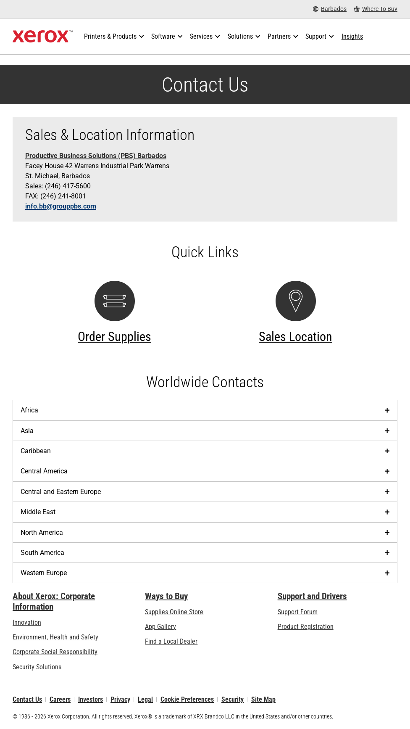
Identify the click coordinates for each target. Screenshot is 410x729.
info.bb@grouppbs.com (60, 206)
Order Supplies (114, 336)
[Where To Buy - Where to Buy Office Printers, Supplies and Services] (375, 9)
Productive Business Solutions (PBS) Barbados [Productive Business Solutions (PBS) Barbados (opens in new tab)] (95, 156)
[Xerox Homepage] (43, 36)
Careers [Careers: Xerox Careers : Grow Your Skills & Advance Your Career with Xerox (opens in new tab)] (60, 699)
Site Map (263, 699)
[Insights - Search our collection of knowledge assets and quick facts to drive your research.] (352, 36)
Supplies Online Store (174, 612)
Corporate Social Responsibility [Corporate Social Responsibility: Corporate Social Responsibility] (55, 652)
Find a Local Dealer (171, 641)
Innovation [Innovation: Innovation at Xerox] (27, 622)
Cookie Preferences (187, 699)
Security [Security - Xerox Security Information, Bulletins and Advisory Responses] (232, 699)
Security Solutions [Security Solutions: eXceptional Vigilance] (37, 667)
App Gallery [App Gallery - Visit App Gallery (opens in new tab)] (160, 627)
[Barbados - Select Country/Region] (330, 9)
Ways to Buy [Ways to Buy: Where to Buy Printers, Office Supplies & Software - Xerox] (166, 596)
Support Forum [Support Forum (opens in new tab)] (298, 612)
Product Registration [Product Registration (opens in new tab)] (306, 627)
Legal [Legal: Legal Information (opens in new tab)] (145, 699)
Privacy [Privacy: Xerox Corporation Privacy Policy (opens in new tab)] (120, 699)
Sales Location (295, 336)
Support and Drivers (312, 596)
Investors (90, 699)
